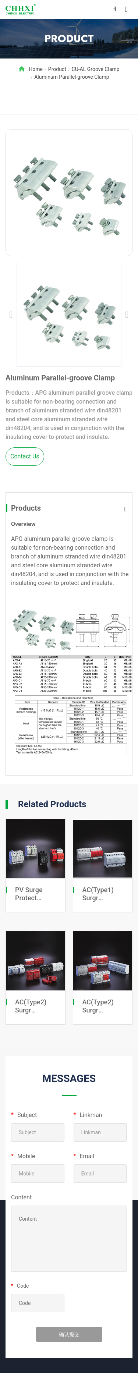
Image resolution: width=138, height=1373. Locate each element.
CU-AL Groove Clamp (96, 69)
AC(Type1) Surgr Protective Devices (98, 902)
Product (57, 69)
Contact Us (24, 456)
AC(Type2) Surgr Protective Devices (30, 1014)
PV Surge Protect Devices (29, 897)
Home (36, 69)
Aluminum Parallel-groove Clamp (71, 77)
